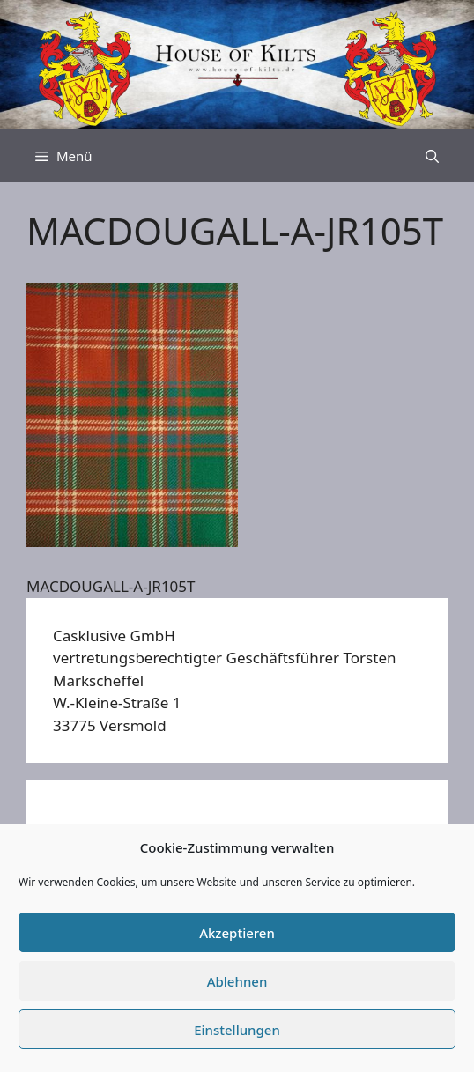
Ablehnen (237, 981)
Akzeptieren (237, 933)
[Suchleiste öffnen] (432, 155)
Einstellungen (237, 1030)
